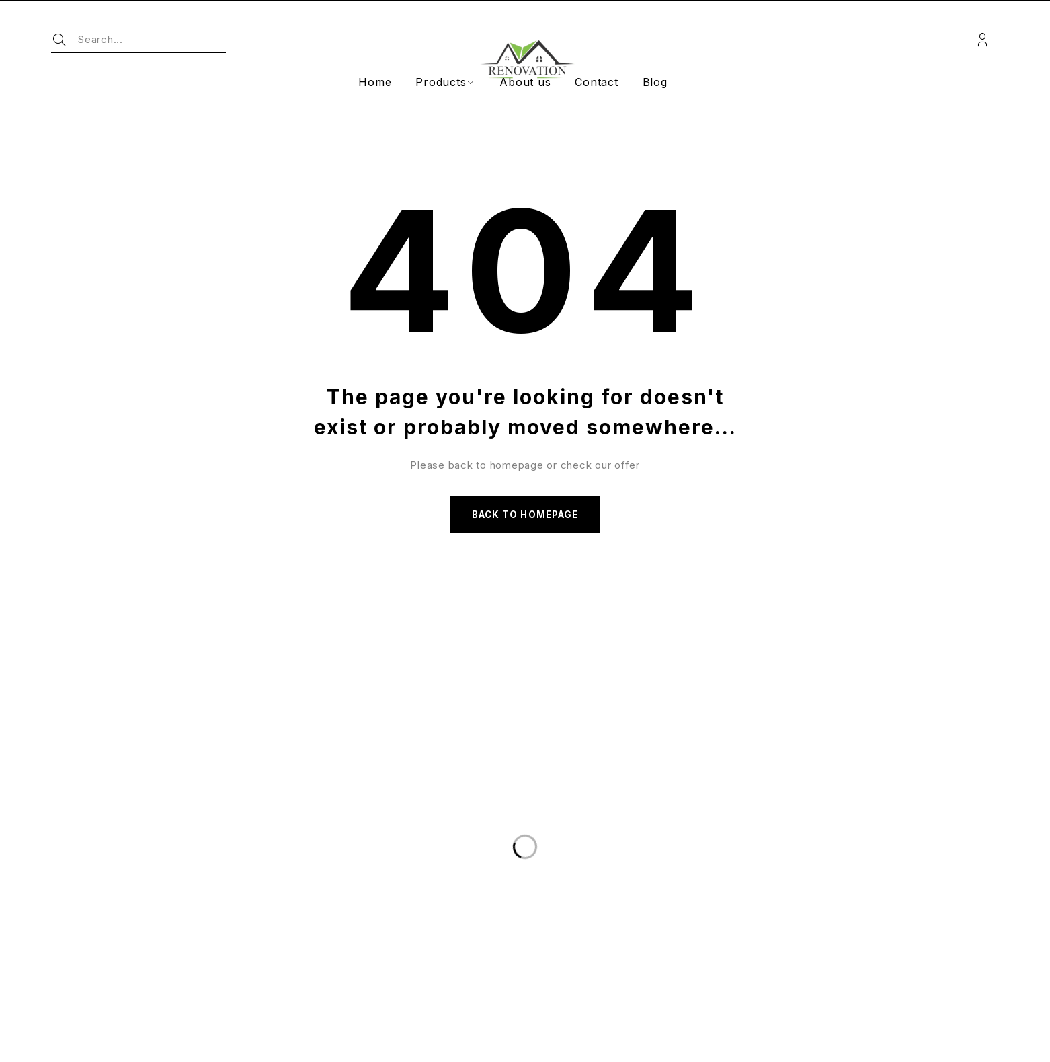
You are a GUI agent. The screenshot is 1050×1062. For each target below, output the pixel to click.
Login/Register (982, 40)
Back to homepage (525, 516)
